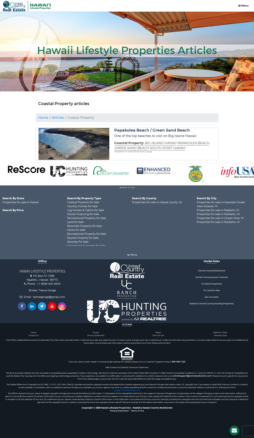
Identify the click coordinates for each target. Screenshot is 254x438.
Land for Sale (75, 222)
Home (43, 117)
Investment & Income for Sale (86, 245)
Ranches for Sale (78, 242)
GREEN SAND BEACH (131, 148)
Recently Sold (220, 335)
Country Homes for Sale (82, 206)
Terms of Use (158, 335)
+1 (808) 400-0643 (49, 284)
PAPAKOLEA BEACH (193, 143)
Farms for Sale (76, 230)
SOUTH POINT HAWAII (167, 148)
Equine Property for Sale (83, 238)
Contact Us (34, 335)
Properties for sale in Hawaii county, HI (157, 202)
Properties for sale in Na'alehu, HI (218, 222)
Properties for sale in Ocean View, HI (220, 218)
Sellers (158, 332)
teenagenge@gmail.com (49, 297)
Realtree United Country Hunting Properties (212, 303)
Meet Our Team (220, 332)
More (132, 255)
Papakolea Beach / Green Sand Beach (152, 130)
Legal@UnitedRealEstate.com (127, 390)
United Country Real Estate (211, 270)
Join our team (212, 297)
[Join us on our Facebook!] (22, 306)
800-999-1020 (178, 361)
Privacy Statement (95, 335)
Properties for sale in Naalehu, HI (218, 210)
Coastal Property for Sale (83, 202)
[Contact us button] (234, 431)
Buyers (96, 332)
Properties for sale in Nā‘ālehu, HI (218, 214)
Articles (58, 117)
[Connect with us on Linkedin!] (32, 306)
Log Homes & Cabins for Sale (85, 210)
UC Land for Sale (211, 290)
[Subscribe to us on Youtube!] (52, 306)
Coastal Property (129, 143)
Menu (243, 5)
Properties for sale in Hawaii (20, 202)
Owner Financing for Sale (83, 214)
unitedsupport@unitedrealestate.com (192, 376)
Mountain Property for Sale (84, 226)
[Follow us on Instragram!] (62, 306)
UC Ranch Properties (211, 284)
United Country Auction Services (211, 277)
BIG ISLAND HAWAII (160, 143)
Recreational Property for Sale (86, 218)
